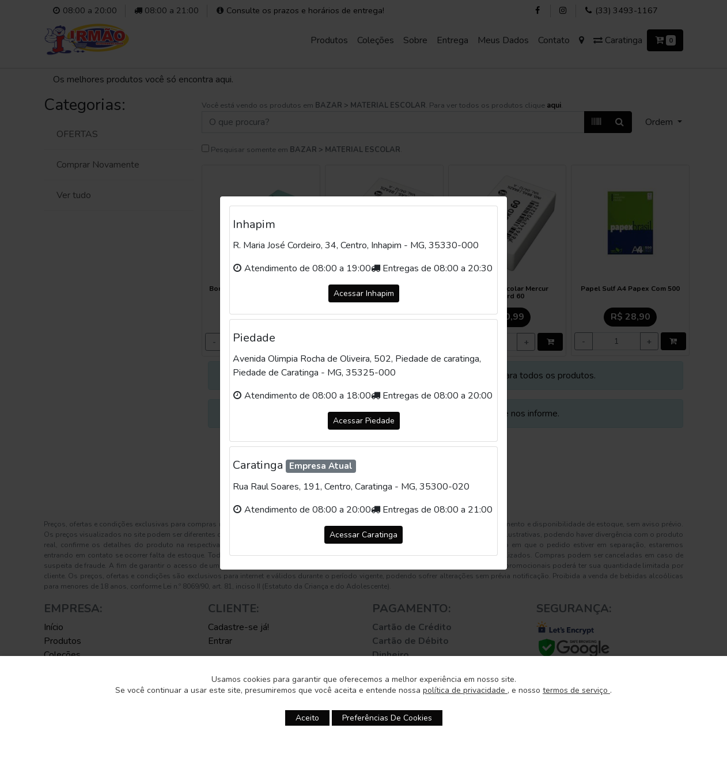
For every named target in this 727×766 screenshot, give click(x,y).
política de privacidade (465, 690)
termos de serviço (576, 690)
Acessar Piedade (364, 420)
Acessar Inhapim (364, 293)
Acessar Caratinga (363, 534)
